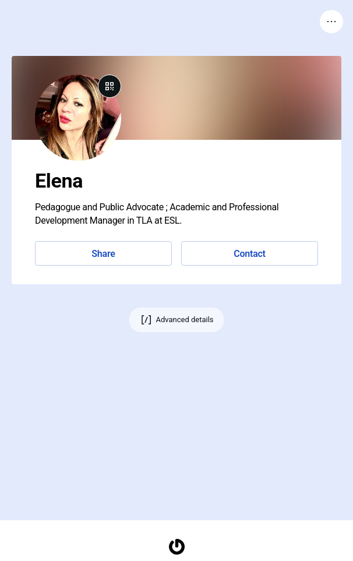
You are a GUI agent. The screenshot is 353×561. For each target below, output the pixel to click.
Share (103, 253)
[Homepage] (176, 547)
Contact (249, 253)
